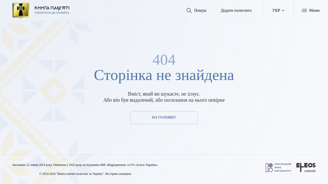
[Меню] (310, 11)
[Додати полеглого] (232, 11)
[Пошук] (188, 11)
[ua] (277, 11)
